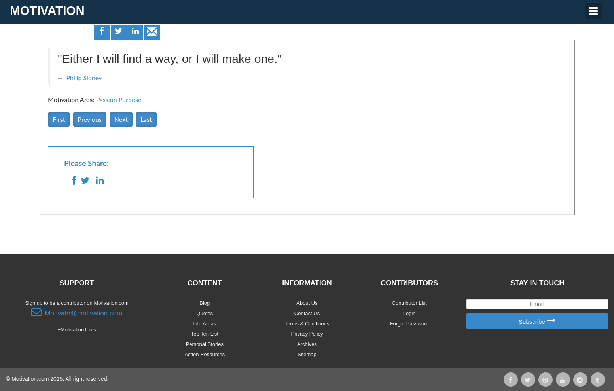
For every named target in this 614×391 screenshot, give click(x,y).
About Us (306, 303)
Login (409, 313)
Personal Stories (205, 344)
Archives (307, 344)
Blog (204, 303)
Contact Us (307, 313)
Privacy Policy (307, 334)
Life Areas (29, 38)
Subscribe (537, 321)
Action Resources (204, 354)
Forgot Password (409, 324)
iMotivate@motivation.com (76, 312)
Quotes (24, 62)
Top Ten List (204, 334)
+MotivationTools (76, 329)
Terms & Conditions (307, 324)
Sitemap (307, 354)
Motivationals (37, 86)
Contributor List (409, 303)
